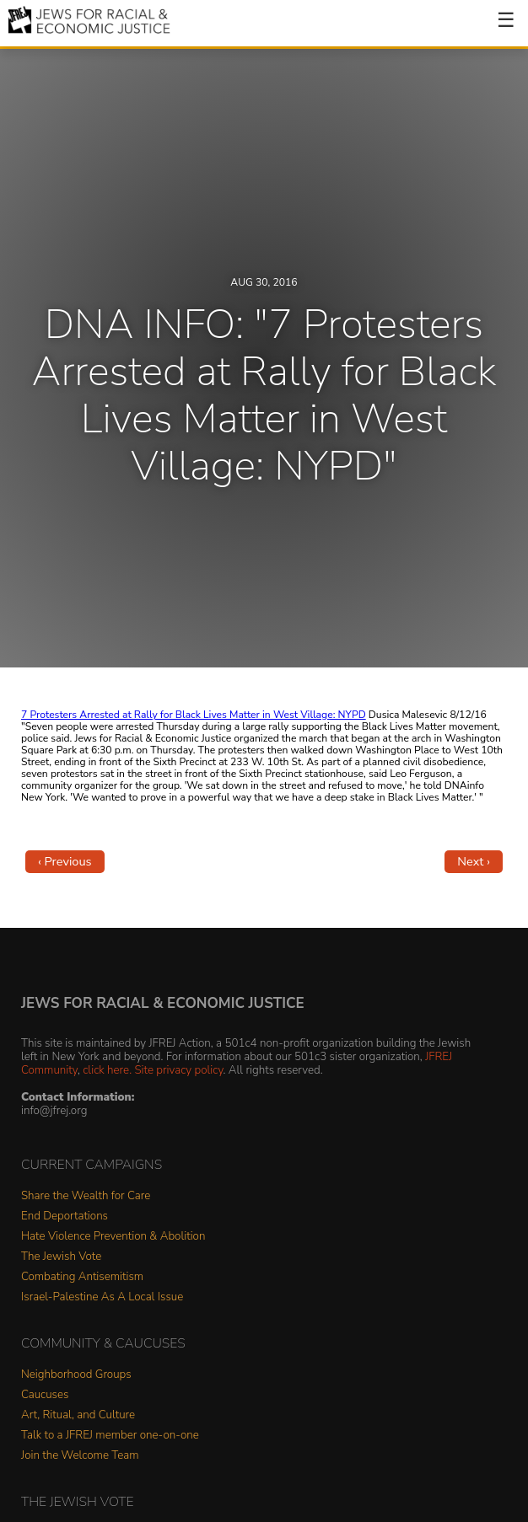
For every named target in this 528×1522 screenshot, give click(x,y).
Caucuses (44, 1395)
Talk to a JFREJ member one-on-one (110, 1435)
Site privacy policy (178, 1070)
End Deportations (64, 1216)
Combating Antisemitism (82, 1277)
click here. (107, 1070)
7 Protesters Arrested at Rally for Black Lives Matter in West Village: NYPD (193, 714)
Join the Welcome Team (80, 1456)
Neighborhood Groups (76, 1375)
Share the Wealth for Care (85, 1196)
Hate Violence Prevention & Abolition (113, 1237)
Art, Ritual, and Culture (78, 1415)
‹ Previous (65, 861)
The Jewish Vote (61, 1257)
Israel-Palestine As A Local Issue (102, 1297)
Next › (473, 861)
